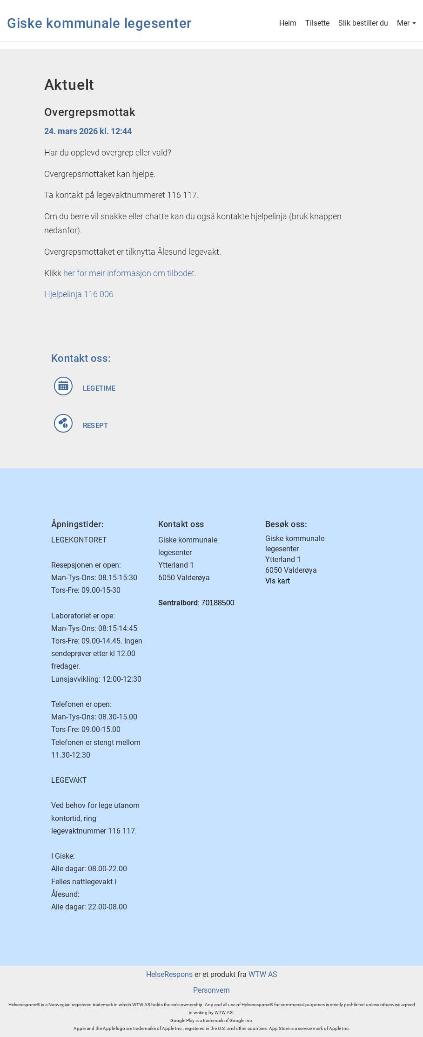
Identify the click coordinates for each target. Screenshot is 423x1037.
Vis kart (277, 580)
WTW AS (262, 974)
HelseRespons (169, 974)
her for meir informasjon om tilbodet (129, 273)
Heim (287, 24)
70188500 (218, 603)
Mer (406, 24)
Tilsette (317, 24)
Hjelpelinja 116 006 (79, 294)
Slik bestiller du (363, 24)
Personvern (211, 990)
